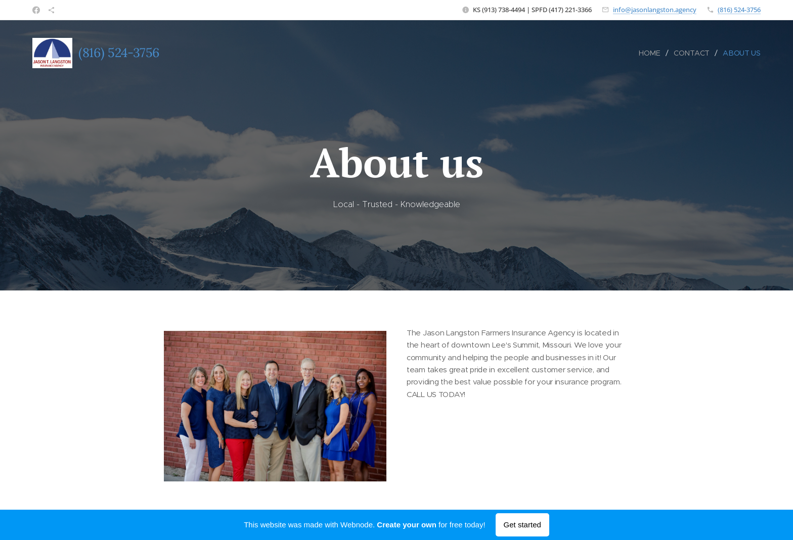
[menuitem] (652, 53)
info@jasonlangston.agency (654, 9)
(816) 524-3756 (739, 9)
